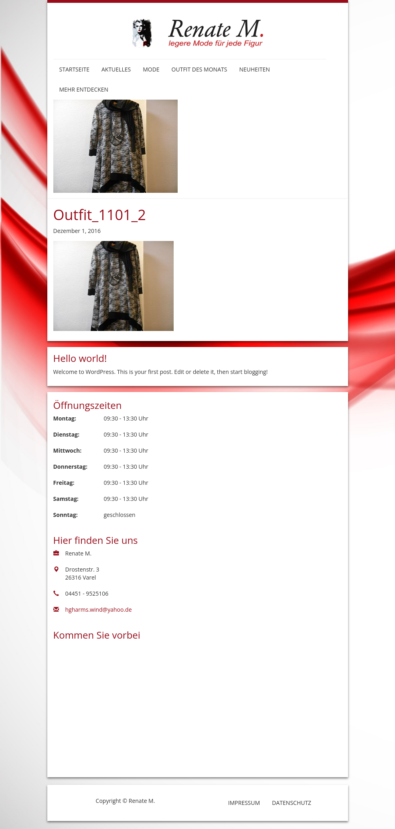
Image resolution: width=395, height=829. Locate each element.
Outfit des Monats (199, 69)
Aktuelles (116, 69)
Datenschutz (291, 803)
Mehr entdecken (84, 89)
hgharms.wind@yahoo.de (98, 609)
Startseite (74, 69)
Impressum (244, 803)
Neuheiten (254, 69)
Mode (151, 69)
